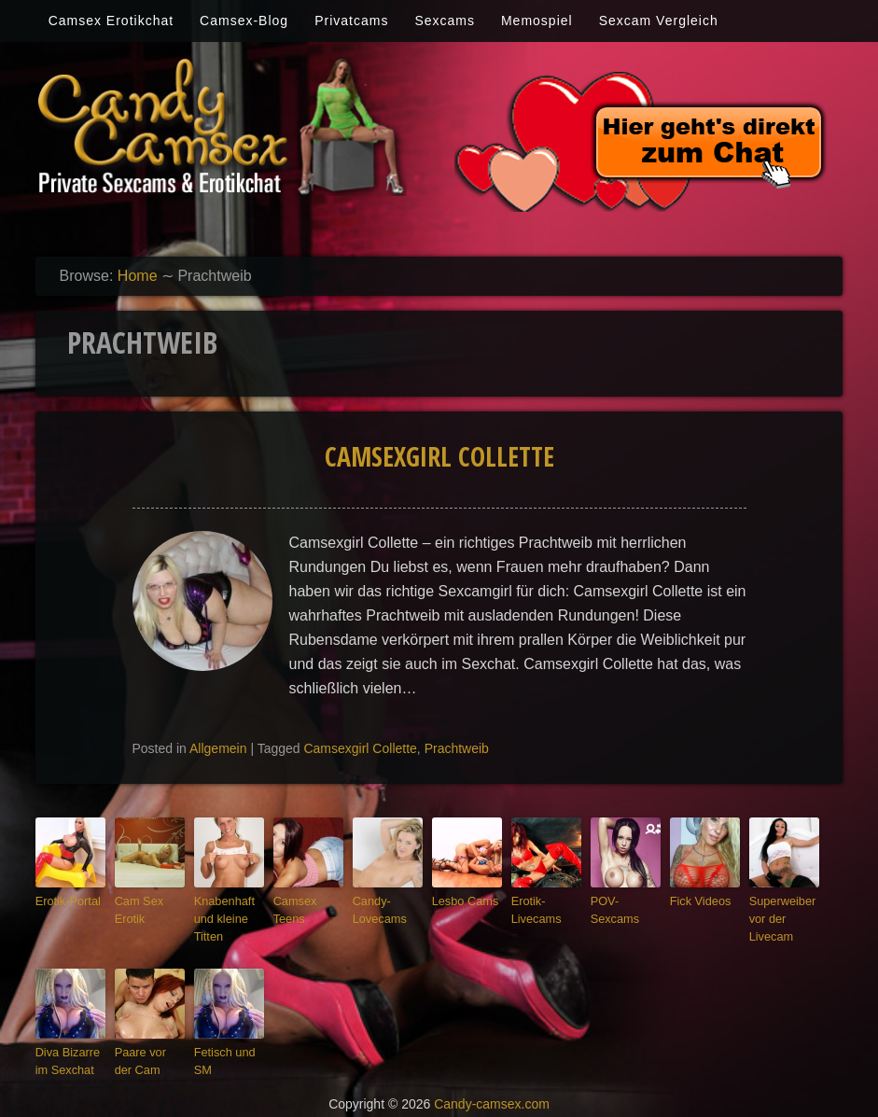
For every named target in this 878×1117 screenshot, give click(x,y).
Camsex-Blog (244, 20)
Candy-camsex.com (492, 1090)
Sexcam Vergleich (658, 20)
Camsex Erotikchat (111, 20)
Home (138, 276)
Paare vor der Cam (146, 1051)
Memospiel (537, 20)
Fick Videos (696, 899)
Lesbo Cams (461, 899)
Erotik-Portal (63, 899)
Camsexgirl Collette (439, 456)
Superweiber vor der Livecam (778, 915)
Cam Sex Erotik (136, 907)
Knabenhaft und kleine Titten (220, 915)
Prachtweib (457, 748)
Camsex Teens (307, 899)
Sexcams (444, 20)
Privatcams (351, 20)
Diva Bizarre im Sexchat (70, 1051)
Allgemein (217, 748)
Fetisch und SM (220, 1051)
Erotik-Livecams (532, 907)
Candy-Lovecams (376, 907)
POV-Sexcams (624, 899)
